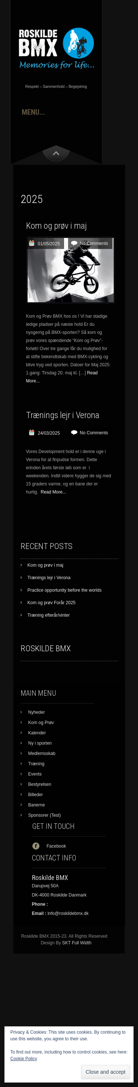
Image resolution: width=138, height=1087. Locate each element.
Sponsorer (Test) (44, 815)
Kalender (37, 732)
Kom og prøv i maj (56, 226)
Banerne (36, 805)
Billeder (35, 794)
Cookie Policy (23, 1058)
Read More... (53, 492)
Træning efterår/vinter (49, 615)
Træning (36, 763)
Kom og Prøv (41, 722)
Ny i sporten (40, 743)
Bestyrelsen (40, 784)
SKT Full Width (77, 942)
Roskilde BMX (46, 648)
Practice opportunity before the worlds (65, 590)
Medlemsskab (42, 753)
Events (35, 774)
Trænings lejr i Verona (62, 415)
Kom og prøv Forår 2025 (52, 602)
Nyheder (36, 712)
